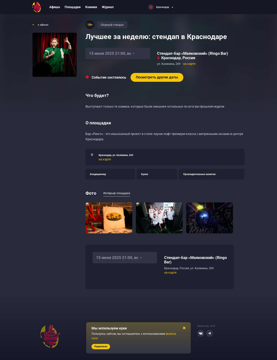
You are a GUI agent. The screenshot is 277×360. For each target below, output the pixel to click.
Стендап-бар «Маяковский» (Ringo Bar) (192, 53)
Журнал (108, 7)
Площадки (73, 7)
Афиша (54, 7)
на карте (189, 64)
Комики (91, 7)
